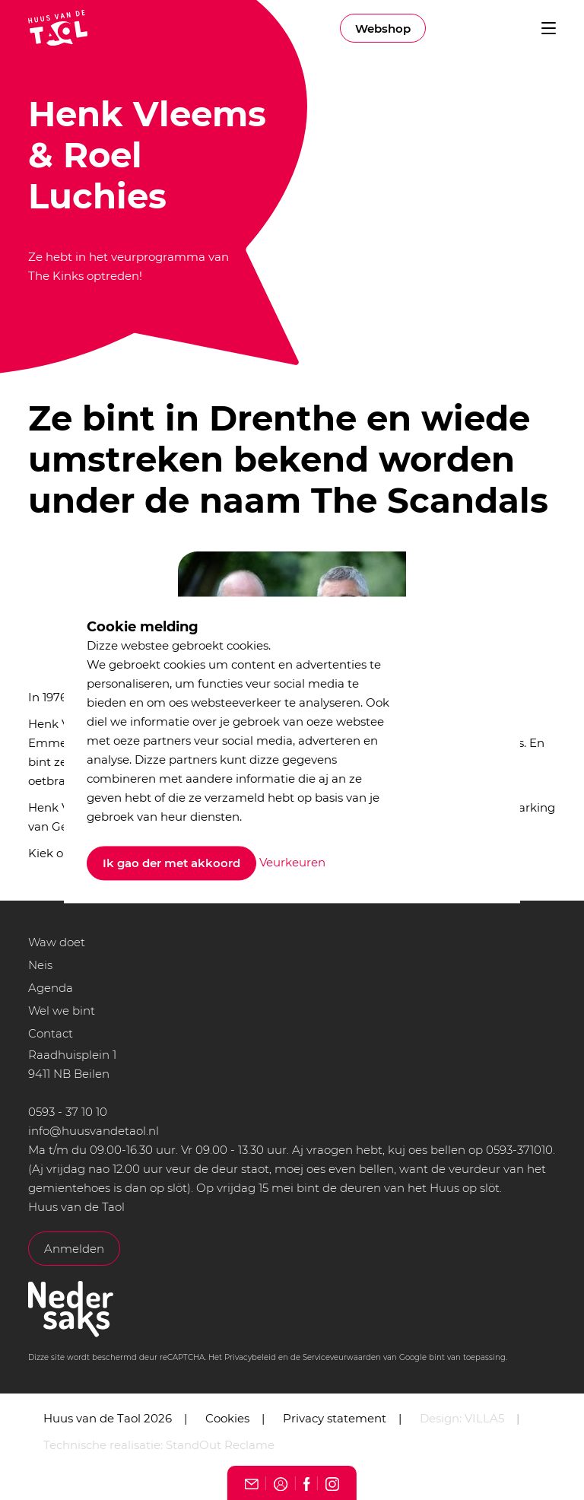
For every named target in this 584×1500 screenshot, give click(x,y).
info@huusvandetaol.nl (93, 1130)
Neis (40, 965)
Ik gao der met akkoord (171, 863)
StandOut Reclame (220, 1445)
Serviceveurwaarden (342, 1357)
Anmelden (74, 1248)
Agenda (50, 987)
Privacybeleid (250, 1357)
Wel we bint (61, 1010)
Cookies (227, 1418)
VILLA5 (484, 1418)
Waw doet (56, 942)
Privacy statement (334, 1418)
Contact (50, 1033)
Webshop (383, 28)
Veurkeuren (292, 862)
